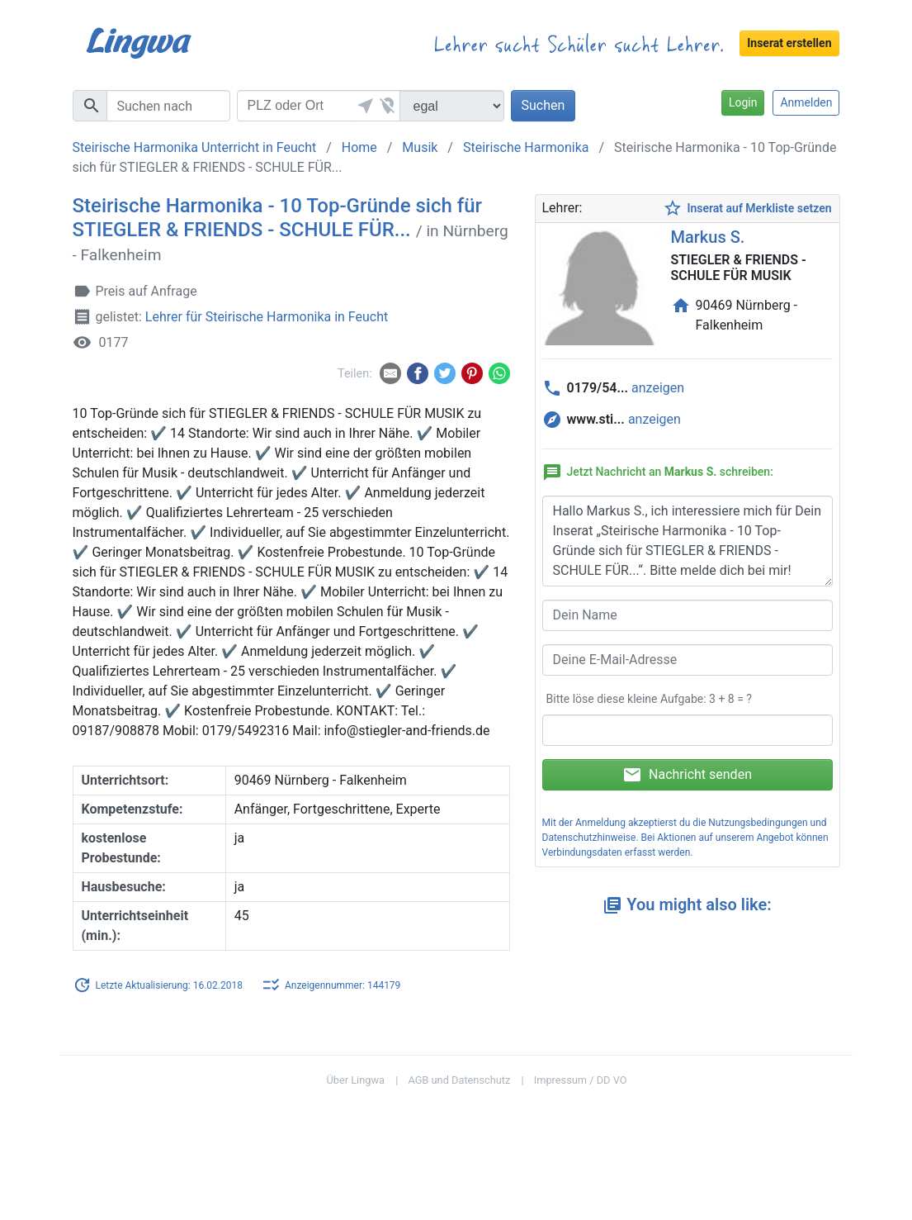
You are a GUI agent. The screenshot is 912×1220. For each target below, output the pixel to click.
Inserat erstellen (789, 43)
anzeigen (657, 388)
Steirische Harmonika (526, 147)
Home (359, 147)
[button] (364, 105)
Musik (419, 147)
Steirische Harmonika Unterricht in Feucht (195, 147)
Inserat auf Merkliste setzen (747, 208)
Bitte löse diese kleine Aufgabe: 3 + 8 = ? (649, 698)
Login (743, 102)
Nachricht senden (687, 775)
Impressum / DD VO (580, 1080)
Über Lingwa (355, 1080)
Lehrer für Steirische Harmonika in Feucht (266, 317)
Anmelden (806, 102)
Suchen (543, 105)
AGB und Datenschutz (459, 1080)
